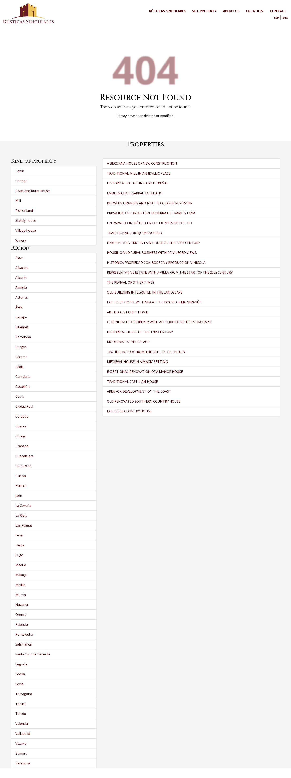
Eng (285, 17)
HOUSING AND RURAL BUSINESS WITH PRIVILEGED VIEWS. (152, 252)
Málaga (21, 575)
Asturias (21, 297)
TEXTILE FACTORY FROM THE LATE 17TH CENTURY (146, 352)
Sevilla (20, 674)
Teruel (20, 704)
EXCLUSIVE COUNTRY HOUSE (129, 411)
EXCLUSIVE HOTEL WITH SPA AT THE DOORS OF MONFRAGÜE (154, 302)
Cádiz (19, 367)
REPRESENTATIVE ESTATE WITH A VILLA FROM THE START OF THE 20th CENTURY (170, 272)
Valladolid (22, 733)
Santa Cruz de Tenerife (32, 654)
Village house (25, 230)
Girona (20, 436)
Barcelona (23, 337)
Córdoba (21, 416)
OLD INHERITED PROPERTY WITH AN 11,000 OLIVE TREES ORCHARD (159, 322)
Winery (20, 240)
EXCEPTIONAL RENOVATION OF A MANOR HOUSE (145, 371)
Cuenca (20, 426)
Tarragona (23, 694)
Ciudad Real (24, 406)
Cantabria (22, 376)
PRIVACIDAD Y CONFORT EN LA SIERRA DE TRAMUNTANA (151, 213)
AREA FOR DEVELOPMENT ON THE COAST (139, 391)
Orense (20, 614)
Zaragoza (22, 763)
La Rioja (21, 515)
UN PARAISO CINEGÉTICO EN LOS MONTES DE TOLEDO (149, 223)
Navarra (21, 604)
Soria (19, 684)
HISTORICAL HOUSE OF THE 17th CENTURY (140, 332)
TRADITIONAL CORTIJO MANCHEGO (134, 233)
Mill (18, 200)
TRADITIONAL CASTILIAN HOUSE (132, 381)
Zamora (21, 753)
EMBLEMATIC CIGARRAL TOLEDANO (134, 193)
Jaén (18, 495)
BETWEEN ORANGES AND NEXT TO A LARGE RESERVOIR (149, 203)
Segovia (21, 664)
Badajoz (21, 317)
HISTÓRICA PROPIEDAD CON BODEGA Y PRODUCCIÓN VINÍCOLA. (156, 262)
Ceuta (19, 396)
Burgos (21, 347)
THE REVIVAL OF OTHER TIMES (130, 282)
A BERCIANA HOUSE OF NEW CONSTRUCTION (142, 163)
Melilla (20, 585)
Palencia (21, 624)
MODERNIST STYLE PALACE (128, 342)
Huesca (20, 485)
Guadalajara (24, 456)
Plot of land (24, 210)
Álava (19, 257)
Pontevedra (24, 634)
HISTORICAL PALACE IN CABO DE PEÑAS (137, 183)
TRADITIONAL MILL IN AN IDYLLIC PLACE (138, 173)
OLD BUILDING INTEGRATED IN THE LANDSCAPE (144, 292)
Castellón (22, 386)
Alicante (21, 277)
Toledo (20, 713)
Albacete (21, 267)
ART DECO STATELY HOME (127, 312)
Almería (21, 287)
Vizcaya (20, 743)
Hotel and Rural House (32, 191)
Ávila (18, 307)
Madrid (20, 565)
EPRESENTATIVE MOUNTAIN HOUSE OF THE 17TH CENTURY (153, 243)
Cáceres (21, 357)
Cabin (19, 171)
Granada (21, 446)
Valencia (21, 723)
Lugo (19, 555)
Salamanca (23, 644)
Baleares (22, 327)
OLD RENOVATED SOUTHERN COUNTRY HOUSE (143, 401)
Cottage (21, 181)
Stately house (25, 220)
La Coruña (23, 505)
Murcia (20, 595)
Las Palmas (23, 525)
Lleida (19, 545)
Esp (276, 17)
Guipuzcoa (23, 466)
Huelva (20, 476)
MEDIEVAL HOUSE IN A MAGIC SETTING (137, 361)
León (19, 535)
